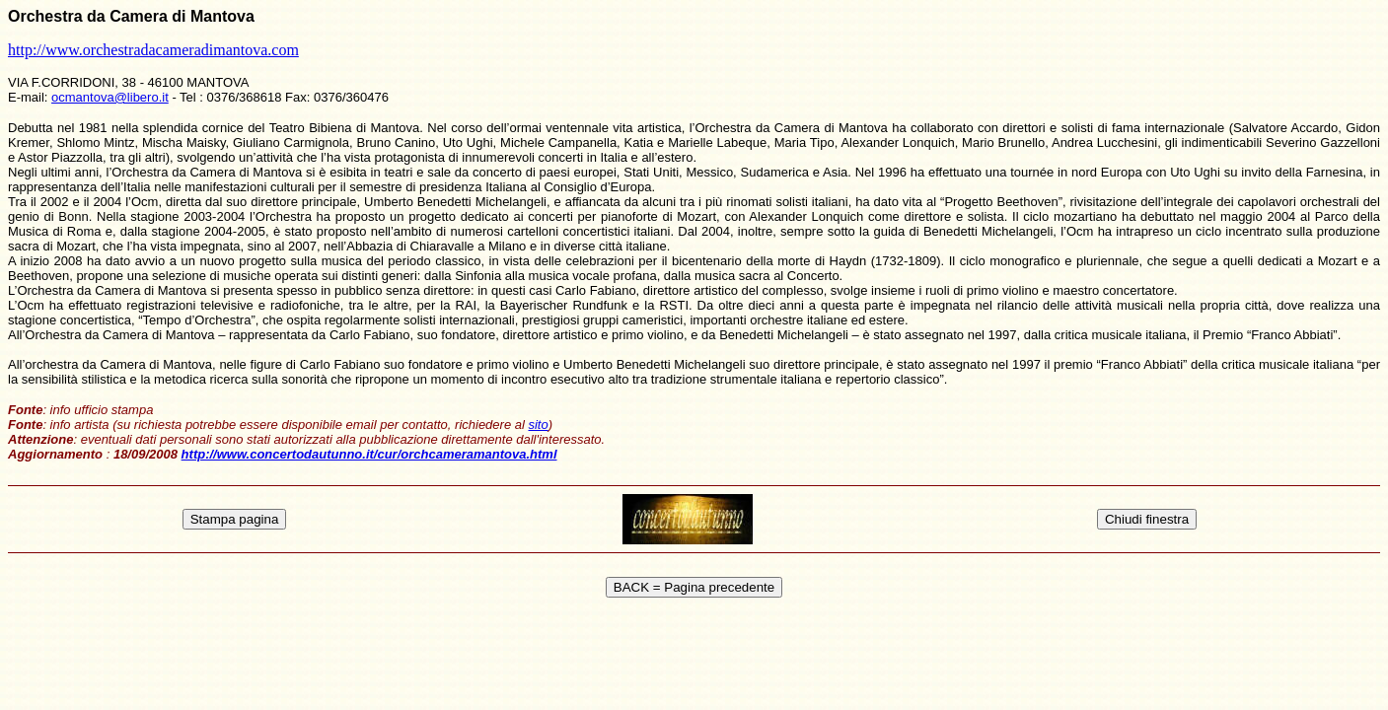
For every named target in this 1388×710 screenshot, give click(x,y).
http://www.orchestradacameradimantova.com (153, 49)
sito (538, 424)
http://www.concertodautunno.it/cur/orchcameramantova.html (369, 454)
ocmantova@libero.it (110, 97)
